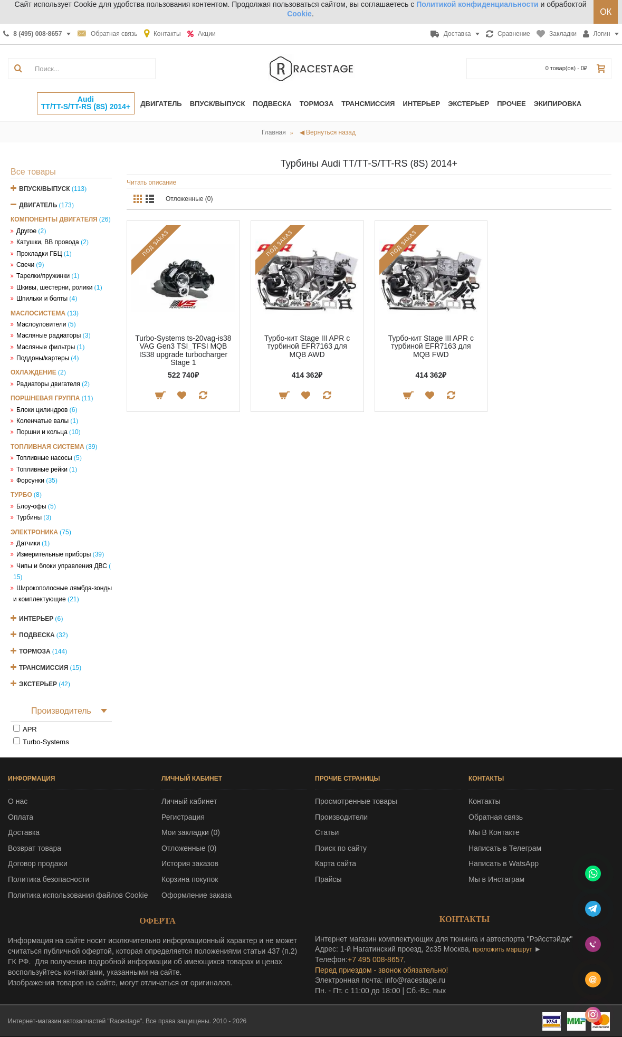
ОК (605, 11)
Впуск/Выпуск (44, 189)
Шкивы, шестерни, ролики (54, 287)
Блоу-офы (31, 506)
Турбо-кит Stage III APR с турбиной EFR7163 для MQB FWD (431, 346)
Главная (274, 132)
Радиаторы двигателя (48, 384)
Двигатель (38, 205)
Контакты (484, 801)
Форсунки (30, 480)
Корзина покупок (189, 879)
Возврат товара (34, 848)
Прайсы (328, 879)
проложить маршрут (502, 949)
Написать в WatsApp (503, 863)
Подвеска (37, 635)
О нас (17, 801)
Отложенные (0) (189, 199)
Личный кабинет (189, 801)
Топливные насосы (44, 458)
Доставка (24, 832)
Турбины (29, 517)
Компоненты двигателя (54, 219)
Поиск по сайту (341, 848)
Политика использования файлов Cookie (78, 895)
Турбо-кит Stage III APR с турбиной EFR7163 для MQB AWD (307, 346)
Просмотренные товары (356, 801)
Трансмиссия (43, 667)
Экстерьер (38, 684)
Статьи (327, 832)
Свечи (25, 264)
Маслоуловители (41, 324)
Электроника (34, 532)
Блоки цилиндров (42, 410)
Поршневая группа (45, 398)
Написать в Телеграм (504, 848)
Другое (26, 231)
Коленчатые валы (42, 421)
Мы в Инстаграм (496, 879)
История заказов (189, 863)
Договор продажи (38, 863)
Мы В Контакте (494, 832)
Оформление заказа (196, 895)
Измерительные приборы (53, 554)
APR (30, 729)
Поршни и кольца (42, 432)
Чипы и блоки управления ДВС (61, 566)
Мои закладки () (190, 832)
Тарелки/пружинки (43, 276)
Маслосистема (38, 313)
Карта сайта (335, 863)
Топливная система (47, 446)
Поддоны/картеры (42, 358)
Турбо (21, 494)
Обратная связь (495, 817)
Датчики (28, 543)
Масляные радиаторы (48, 335)
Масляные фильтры (45, 347)
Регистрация (183, 817)
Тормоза (35, 651)
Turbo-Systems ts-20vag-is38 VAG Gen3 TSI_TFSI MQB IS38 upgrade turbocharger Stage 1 (183, 350)
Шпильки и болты (42, 298)
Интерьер (36, 618)
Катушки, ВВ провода (47, 242)
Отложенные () (188, 848)
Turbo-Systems (46, 742)
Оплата (20, 817)
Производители (341, 817)
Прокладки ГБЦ (39, 253)
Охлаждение (33, 372)
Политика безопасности (48, 879)
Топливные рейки (42, 469)
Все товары (33, 171)
